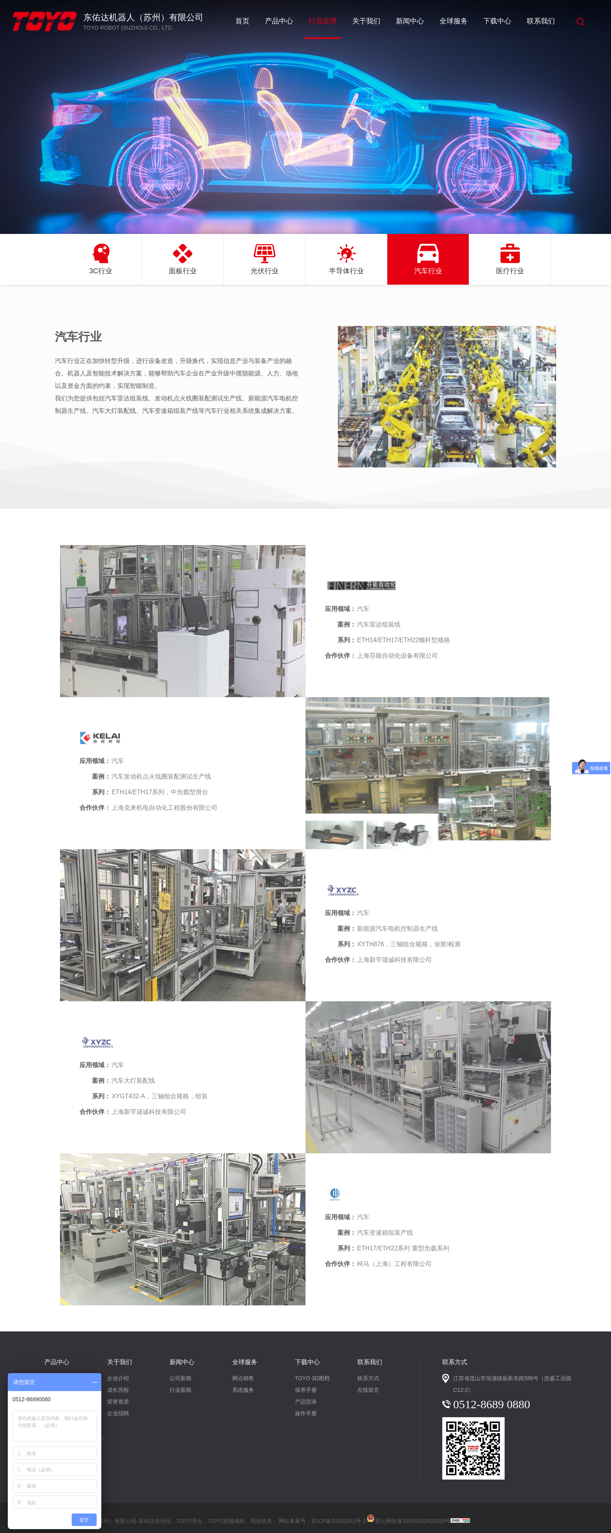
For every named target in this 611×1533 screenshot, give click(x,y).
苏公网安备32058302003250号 (408, 1517)
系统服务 (243, 1390)
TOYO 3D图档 (312, 1378)
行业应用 (323, 21)
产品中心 (279, 21)
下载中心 (497, 21)
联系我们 (541, 21)
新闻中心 (410, 21)
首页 (242, 21)
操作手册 (306, 1413)
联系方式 (368, 1378)
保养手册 (306, 1390)
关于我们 (366, 21)
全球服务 (454, 21)
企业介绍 (118, 1378)
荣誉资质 (118, 1401)
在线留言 (368, 1390)
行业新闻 (180, 1390)
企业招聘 (118, 1413)
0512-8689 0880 (491, 1404)
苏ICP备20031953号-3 (338, 1521)
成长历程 (118, 1390)
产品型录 (306, 1401)
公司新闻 (180, 1378)
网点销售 (243, 1378)
